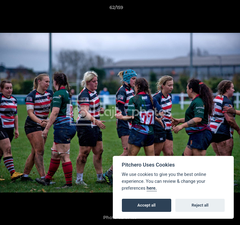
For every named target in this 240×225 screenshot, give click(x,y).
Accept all (147, 205)
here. (152, 188)
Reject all (200, 205)
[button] (217, 9)
